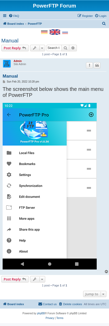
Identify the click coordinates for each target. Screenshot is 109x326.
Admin (18, 61)
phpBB (41, 313)
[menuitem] (14, 16)
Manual (10, 40)
